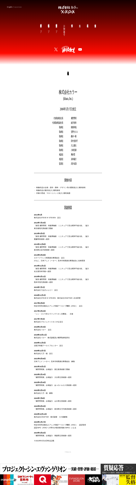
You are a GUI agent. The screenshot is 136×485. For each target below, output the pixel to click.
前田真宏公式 (41, 26)
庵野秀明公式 (56, 26)
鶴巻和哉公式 (48, 26)
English (9, 7)
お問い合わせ (64, 28)
